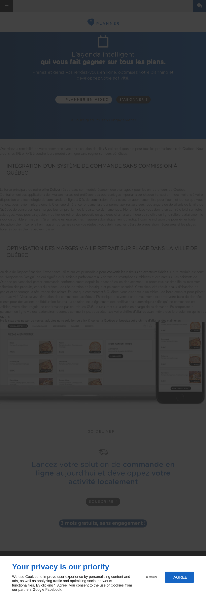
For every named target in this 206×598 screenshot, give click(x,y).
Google (38, 590)
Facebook (53, 590)
